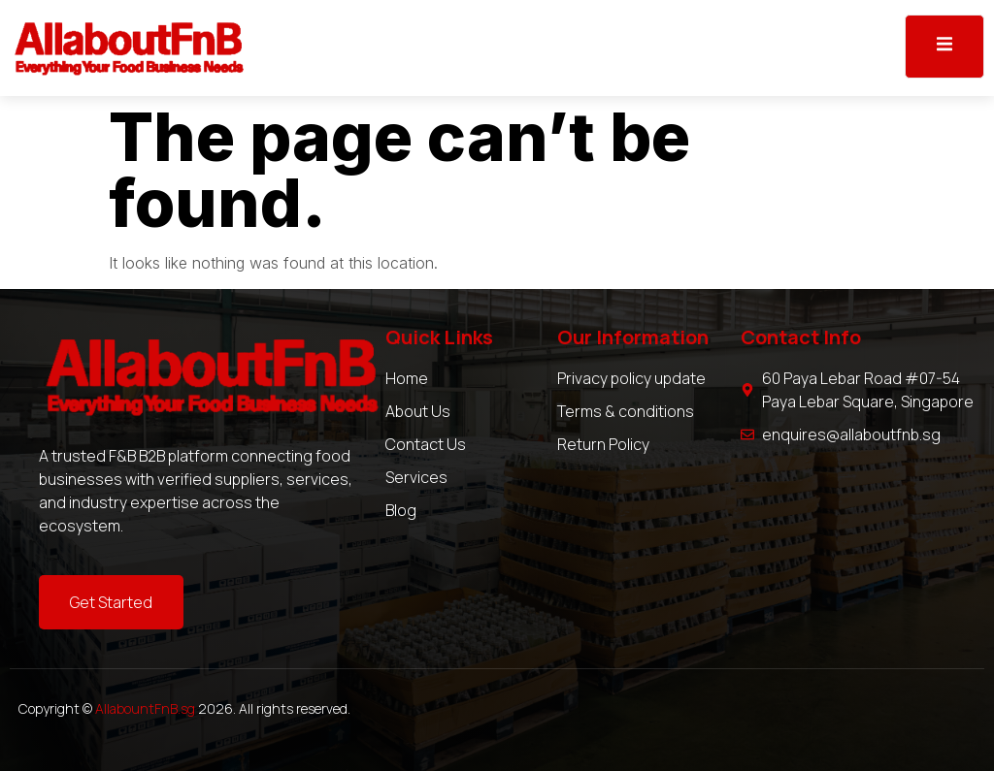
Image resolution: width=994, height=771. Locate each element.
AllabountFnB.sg (145, 708)
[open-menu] (944, 47)
